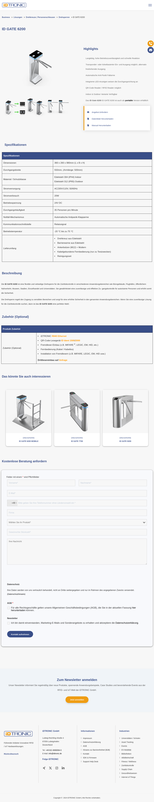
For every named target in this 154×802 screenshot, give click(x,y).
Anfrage (63, 360)
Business (6, 17)
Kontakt (86, 754)
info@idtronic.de (55, 754)
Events (124, 746)
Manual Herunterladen (99, 125)
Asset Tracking (127, 742)
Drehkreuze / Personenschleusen (40, 17)
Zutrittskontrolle (127, 766)
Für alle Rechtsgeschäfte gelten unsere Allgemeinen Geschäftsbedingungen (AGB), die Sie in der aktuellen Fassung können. (73, 609)
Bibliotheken (126, 754)
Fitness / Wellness (128, 762)
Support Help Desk (90, 762)
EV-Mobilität (126, 750)
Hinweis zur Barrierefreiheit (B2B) (96, 750)
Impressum (87, 738)
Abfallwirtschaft (127, 758)
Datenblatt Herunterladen (100, 119)
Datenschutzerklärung (126, 623)
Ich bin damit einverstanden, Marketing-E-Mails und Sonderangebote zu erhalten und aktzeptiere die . (75, 623)
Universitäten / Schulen (130, 738)
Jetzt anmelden (77, 700)
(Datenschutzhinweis (16, 594)
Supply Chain (126, 769)
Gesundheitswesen (129, 773)
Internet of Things (128, 777)
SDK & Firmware (90, 758)
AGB (85, 746)
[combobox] (12, 503)
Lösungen (18, 17)
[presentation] (27, 574)
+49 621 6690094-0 (53, 750)
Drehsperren (64, 17)
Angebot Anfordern (97, 112)
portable (129, 100)
